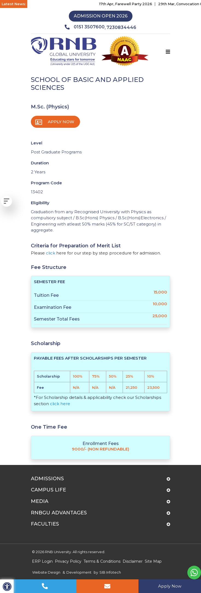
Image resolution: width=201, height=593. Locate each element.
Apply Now (61, 121)
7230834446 (121, 27)
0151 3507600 (85, 27)
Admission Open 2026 (101, 16)
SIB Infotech (110, 572)
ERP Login (42, 561)
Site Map (153, 561)
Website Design (46, 572)
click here (60, 403)
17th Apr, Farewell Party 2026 (129, 4)
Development (78, 572)
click (50, 253)
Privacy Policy (68, 561)
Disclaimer (133, 561)
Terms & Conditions (102, 561)
